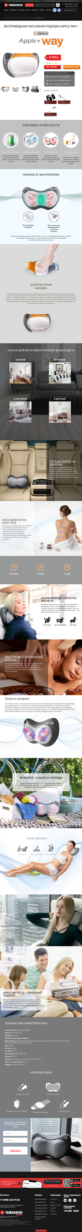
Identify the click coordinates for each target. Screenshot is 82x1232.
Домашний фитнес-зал (70, 10)
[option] (7, 89)
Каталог (52, 1202)
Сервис (42, 10)
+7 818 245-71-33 (70, 4)
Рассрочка (35, 10)
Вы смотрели (41, 1231)
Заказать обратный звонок (72, 6)
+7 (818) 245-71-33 (10, 1199)
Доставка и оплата (24, 10)
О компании (13, 10)
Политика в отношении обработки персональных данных (11, 1206)
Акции (6, 10)
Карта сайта (53, 1214)
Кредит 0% (53, 1208)
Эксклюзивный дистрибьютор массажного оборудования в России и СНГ (60, 1)
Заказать (15, 1150)
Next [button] (40, 89)
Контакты (49, 10)
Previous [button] (0, 89)
